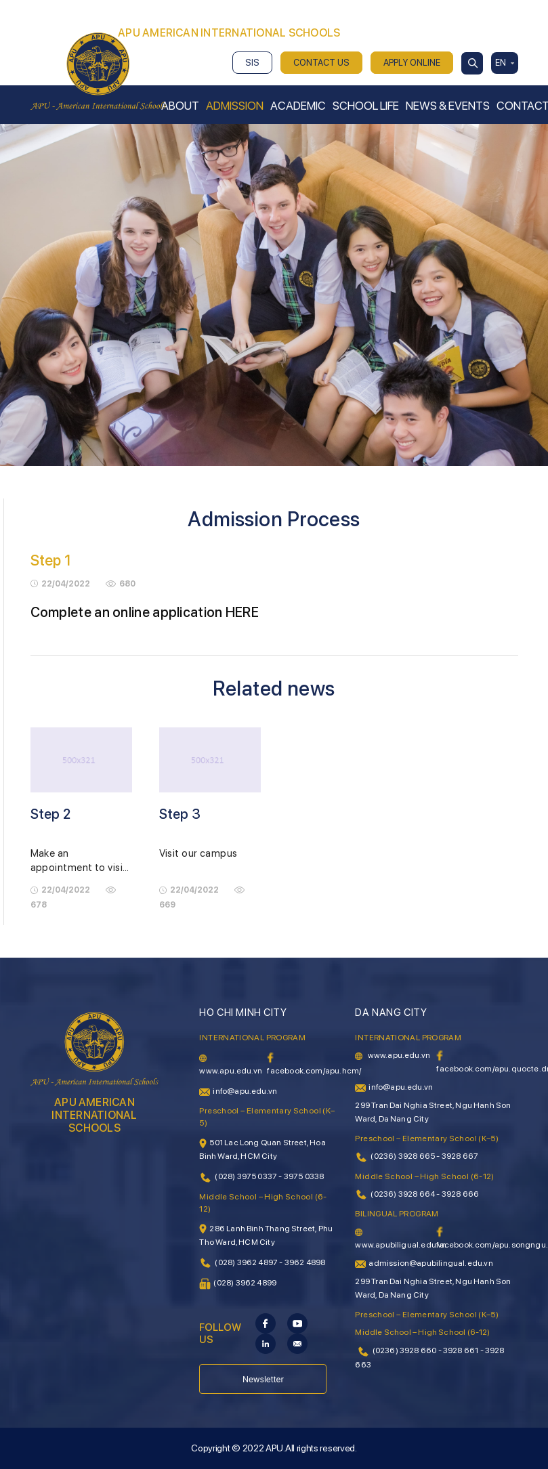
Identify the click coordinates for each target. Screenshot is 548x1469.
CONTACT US (321, 63)
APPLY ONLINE (411, 63)
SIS (252, 63)
